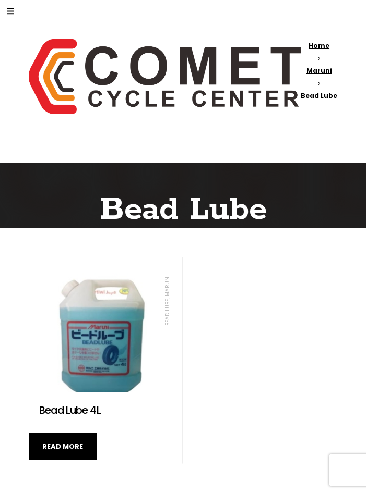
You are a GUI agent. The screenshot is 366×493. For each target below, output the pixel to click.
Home (319, 45)
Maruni (319, 70)
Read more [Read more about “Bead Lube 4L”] (62, 446)
